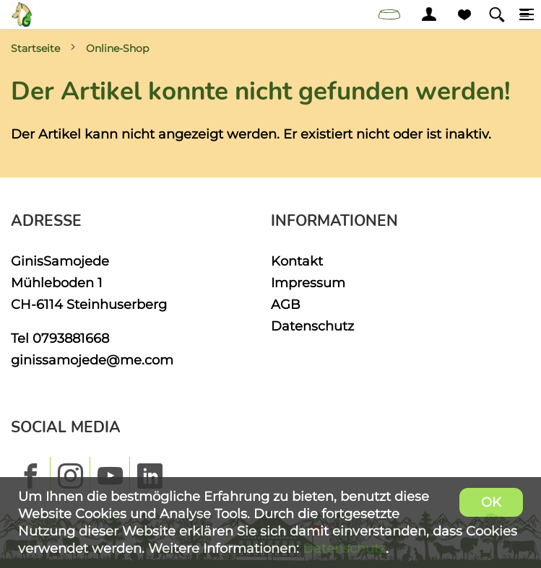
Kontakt (297, 260)
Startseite (35, 48)
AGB (285, 304)
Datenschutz (312, 325)
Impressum (308, 282)
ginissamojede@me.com (92, 359)
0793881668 (71, 338)
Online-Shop (117, 48)
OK (491, 502)
